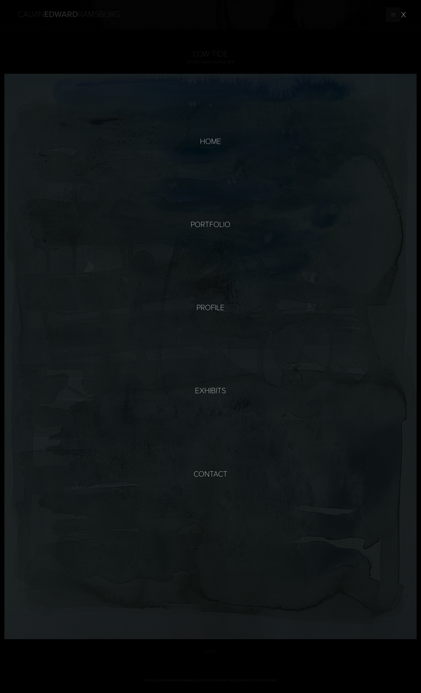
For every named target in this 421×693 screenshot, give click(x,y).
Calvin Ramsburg (69, 15)
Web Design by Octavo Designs (253, 680)
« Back (210, 651)
